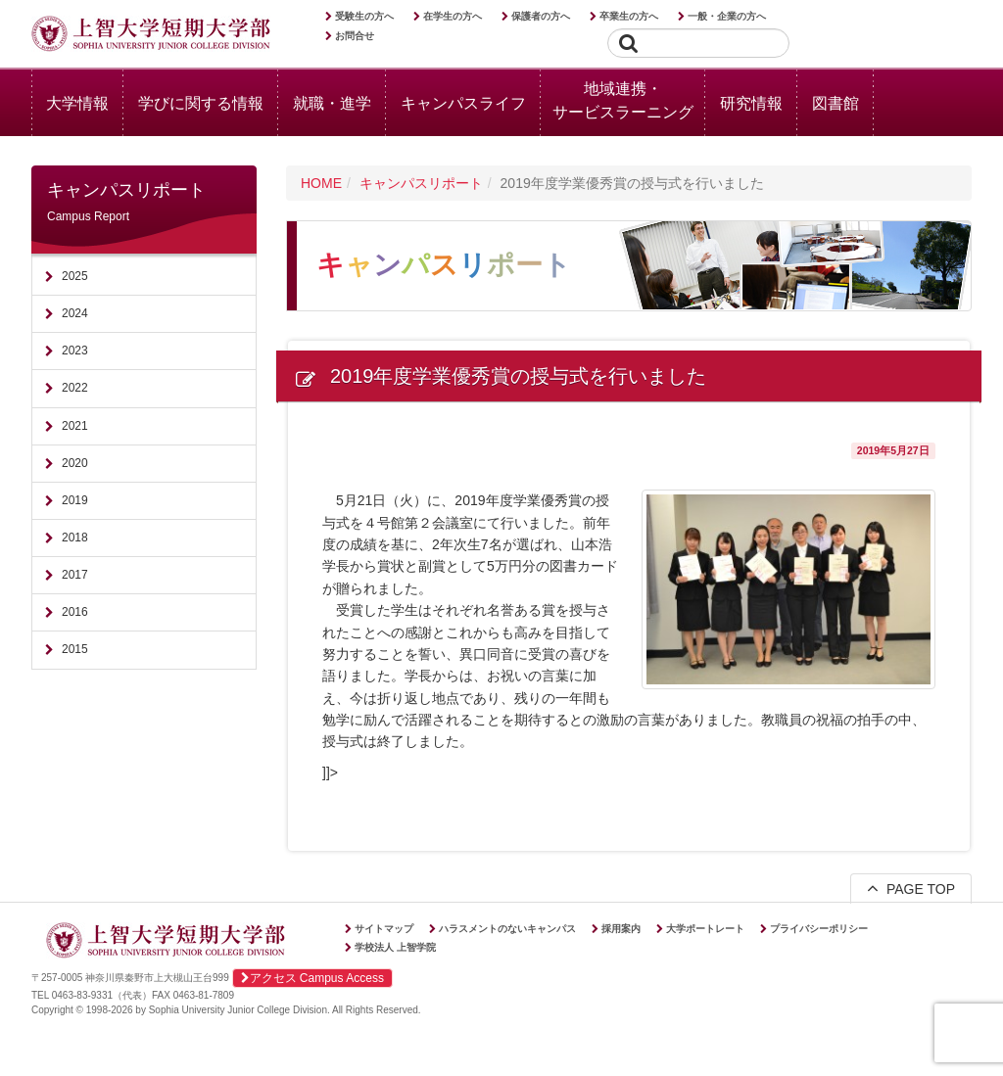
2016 (75, 612)
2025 (75, 276)
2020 (75, 463)
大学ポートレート (705, 928)
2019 (75, 500)
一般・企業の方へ (727, 16)
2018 (75, 537)
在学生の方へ (452, 16)
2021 (75, 426)
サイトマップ (384, 928)
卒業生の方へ (628, 16)
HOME (321, 183)
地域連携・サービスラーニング (622, 100)
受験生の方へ (364, 16)
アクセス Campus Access (312, 978)
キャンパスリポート (421, 183)
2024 (75, 313)
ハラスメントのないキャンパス (507, 928)
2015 (75, 649)
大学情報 (77, 103)
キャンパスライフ (463, 103)
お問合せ (354, 35)
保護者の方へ (540, 16)
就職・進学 (332, 103)
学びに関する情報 (200, 103)
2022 (75, 388)
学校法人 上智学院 (395, 947)
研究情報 (751, 103)
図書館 (835, 103)
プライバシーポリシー (819, 928)
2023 (75, 350)
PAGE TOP (911, 888)
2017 (75, 575)
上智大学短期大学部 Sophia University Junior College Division (150, 35)
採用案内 (621, 928)
